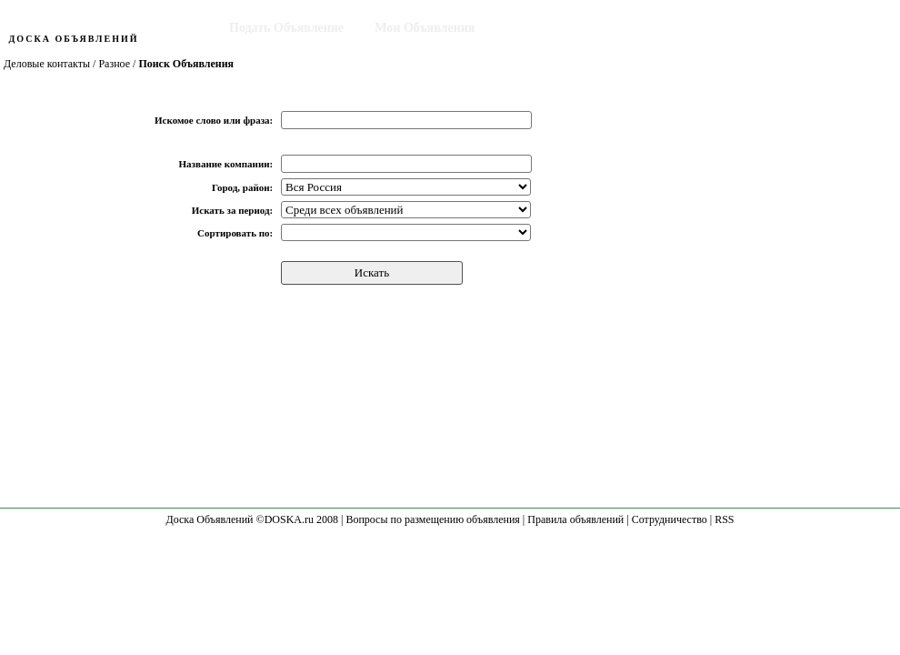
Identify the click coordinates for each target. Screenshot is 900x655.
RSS (724, 519)
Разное (114, 63)
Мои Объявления (425, 28)
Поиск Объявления (561, 28)
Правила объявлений (575, 519)
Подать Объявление (286, 28)
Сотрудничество (669, 519)
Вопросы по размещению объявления (432, 519)
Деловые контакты (47, 63)
